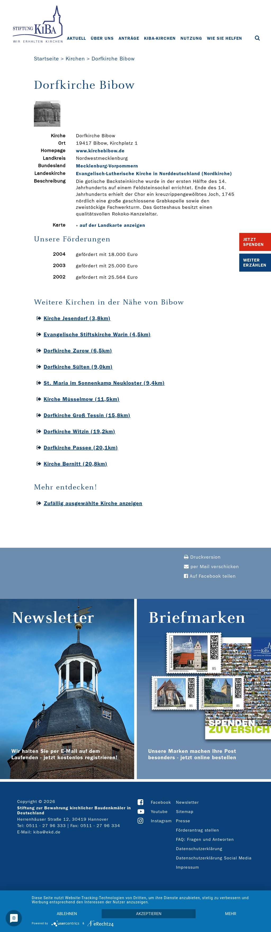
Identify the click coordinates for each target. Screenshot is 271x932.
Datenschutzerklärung (199, 848)
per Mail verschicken (211, 566)
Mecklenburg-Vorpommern (107, 166)
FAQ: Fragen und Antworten (205, 839)
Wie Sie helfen (224, 38)
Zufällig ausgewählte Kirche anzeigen (93, 503)
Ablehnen (67, 913)
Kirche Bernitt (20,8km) (75, 464)
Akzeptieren (148, 913)
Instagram (161, 820)
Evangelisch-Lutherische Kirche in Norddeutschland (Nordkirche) (154, 173)
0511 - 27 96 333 (46, 825)
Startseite (46, 58)
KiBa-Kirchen (160, 38)
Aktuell (76, 38)
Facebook (161, 802)
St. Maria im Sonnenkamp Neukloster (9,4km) (104, 383)
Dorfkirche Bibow (113, 58)
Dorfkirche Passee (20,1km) (81, 447)
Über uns (102, 38)
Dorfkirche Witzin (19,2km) (79, 431)
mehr (230, 913)
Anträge (129, 38)
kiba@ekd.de (47, 831)
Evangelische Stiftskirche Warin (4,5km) (97, 334)
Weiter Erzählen (255, 263)
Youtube (159, 811)
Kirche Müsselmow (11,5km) (82, 399)
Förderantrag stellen (197, 830)
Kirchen (75, 58)
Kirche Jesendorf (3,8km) (77, 318)
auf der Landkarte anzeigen (112, 225)
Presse (183, 820)
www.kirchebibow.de (100, 151)
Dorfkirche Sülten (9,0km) (78, 367)
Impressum (187, 867)
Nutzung (191, 38)
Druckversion (202, 557)
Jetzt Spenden (253, 242)
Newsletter (187, 802)
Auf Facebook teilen (210, 576)
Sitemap (184, 811)
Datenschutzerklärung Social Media (214, 857)
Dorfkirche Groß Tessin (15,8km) (87, 415)
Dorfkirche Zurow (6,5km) (78, 350)
